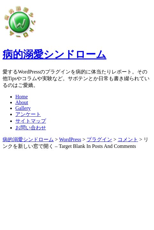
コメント (128, 139)
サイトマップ (30, 121)
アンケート (28, 114)
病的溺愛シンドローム (54, 54)
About (21, 102)
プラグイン (99, 139)
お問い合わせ (30, 127)
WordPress (70, 139)
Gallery (23, 108)
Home (21, 96)
